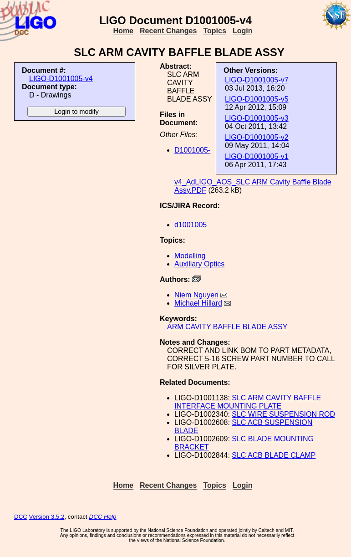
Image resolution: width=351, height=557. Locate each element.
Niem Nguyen (196, 295)
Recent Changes (168, 31)
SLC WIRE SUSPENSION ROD (283, 414)
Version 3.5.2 (47, 516)
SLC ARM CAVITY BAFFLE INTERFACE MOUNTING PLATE (247, 402)
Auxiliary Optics (199, 264)
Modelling (189, 256)
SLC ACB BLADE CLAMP (273, 455)
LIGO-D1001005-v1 (257, 156)
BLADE (254, 327)
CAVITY (198, 327)
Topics (214, 31)
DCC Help (103, 516)
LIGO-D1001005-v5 (257, 99)
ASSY (278, 327)
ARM (175, 327)
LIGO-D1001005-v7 (257, 80)
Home (123, 31)
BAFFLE (226, 327)
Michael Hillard (198, 303)
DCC (20, 516)
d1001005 (190, 225)
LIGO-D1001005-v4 (61, 78)
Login (243, 31)
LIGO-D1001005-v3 (257, 118)
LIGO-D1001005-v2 (257, 137)
